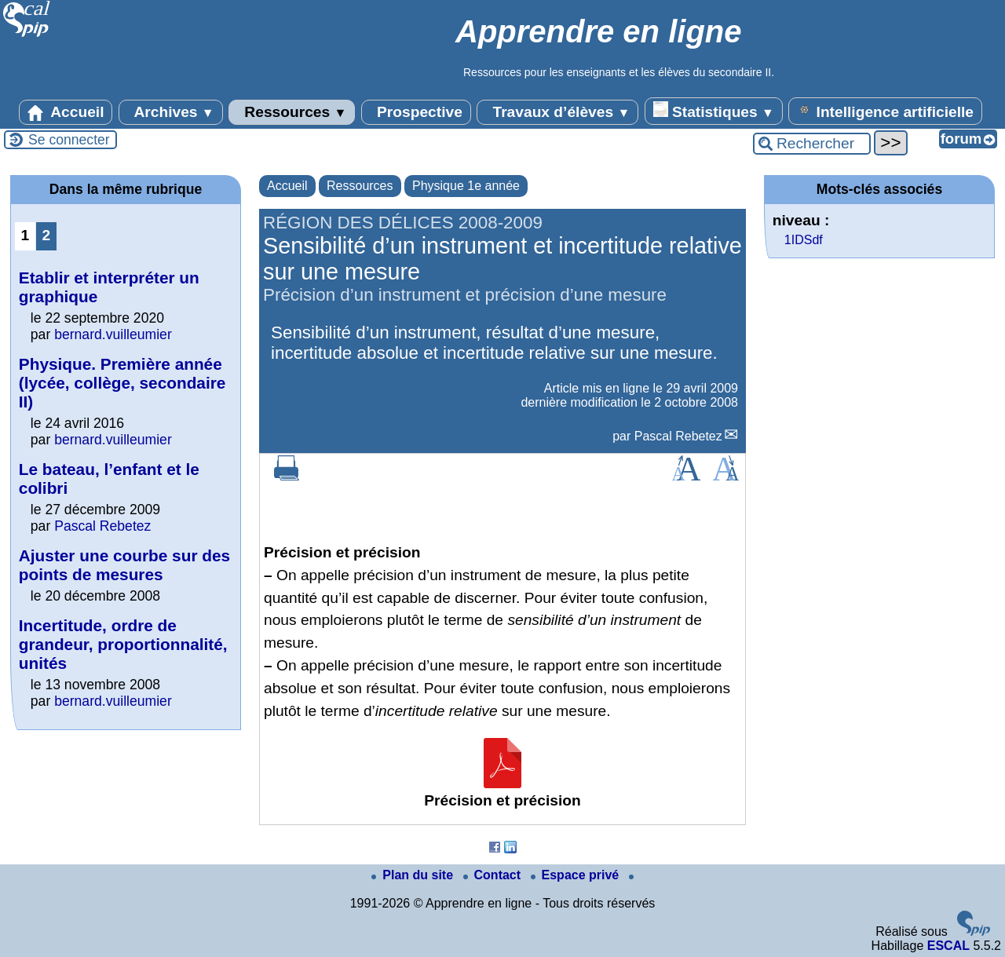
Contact (493, 875)
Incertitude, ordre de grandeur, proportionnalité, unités (123, 644)
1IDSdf (803, 240)
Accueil (65, 112)
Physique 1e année (466, 185)
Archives (170, 112)
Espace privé (577, 875)
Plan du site (413, 875)
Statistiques (713, 110)
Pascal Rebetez (678, 436)
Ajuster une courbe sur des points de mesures (124, 564)
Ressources (291, 112)
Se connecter (69, 140)
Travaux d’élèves (557, 112)
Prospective (416, 112)
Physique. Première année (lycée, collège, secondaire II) (122, 383)
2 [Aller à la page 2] (46, 235)
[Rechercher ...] (812, 144)
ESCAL (948, 945)
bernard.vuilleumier (113, 334)
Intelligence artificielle (885, 110)
